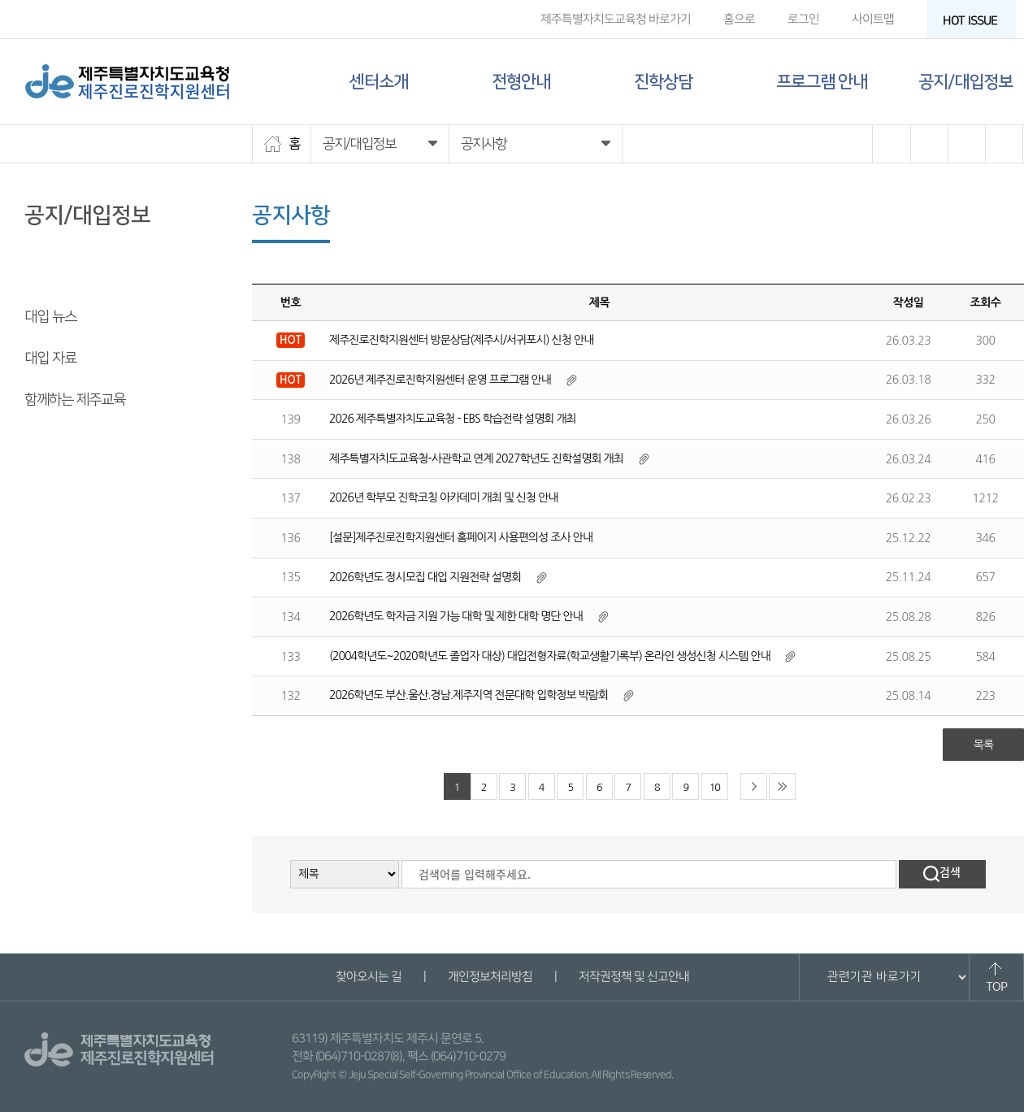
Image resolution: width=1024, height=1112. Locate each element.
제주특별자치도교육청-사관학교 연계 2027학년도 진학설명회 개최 (476, 458)
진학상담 (663, 81)
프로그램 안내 (821, 81)
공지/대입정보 (965, 81)
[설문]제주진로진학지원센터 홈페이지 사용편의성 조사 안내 (460, 537)
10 (714, 787)
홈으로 (739, 19)
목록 (983, 744)
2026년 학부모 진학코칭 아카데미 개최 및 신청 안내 (443, 497)
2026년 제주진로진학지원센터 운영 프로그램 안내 (440, 379)
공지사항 (48, 275)
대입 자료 (50, 358)
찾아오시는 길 (368, 977)
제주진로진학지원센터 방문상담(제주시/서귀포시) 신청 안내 (461, 339)
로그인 (803, 19)
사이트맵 (873, 19)
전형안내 (521, 81)
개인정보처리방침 (489, 977)
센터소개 (378, 81)
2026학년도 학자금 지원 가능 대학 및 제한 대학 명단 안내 (456, 616)
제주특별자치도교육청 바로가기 (615, 19)
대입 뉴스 (50, 317)
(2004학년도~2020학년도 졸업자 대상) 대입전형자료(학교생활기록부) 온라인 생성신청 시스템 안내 (549, 656)
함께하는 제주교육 (74, 400)
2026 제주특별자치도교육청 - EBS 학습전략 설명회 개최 (452, 418)
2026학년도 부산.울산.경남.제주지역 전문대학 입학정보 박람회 (468, 695)
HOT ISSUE (975, 21)
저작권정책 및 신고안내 (633, 977)
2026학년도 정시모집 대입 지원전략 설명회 (425, 577)
